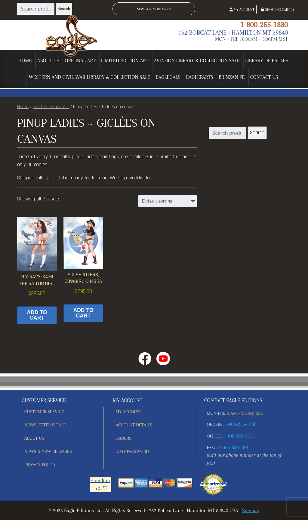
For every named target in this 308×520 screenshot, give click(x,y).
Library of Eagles (266, 60)
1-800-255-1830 (264, 24)
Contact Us (264, 77)
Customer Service (44, 411)
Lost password (132, 451)
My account (129, 411)
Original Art (80, 60)
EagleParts (199, 77)
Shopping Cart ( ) (277, 10)
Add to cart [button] (37, 315)
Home (25, 60)
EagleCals (168, 77)
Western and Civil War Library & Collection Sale (89, 77)
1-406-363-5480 (232, 447)
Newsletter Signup (45, 425)
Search (63, 8)
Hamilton (100, 480)
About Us (48, 60)
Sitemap (250, 510)
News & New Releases (154, 9)
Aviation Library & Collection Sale (197, 60)
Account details (134, 425)
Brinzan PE (232, 77)
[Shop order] (167, 201)
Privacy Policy (40, 464)
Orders (123, 438)
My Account (241, 10)
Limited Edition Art (125, 60)
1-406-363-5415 (239, 436)
